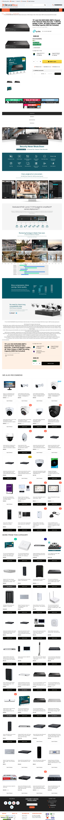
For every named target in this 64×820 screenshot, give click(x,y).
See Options (9, 576)
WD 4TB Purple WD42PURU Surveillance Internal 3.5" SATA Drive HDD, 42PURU (8, 488)
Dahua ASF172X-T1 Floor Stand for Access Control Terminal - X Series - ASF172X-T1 (39, 648)
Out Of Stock (9, 391)
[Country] (43, 74)
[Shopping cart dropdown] (60, 10)
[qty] (36, 74)
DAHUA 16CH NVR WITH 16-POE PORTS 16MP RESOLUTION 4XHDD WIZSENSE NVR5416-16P (24, 462)
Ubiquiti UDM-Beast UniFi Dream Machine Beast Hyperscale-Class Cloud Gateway (39, 545)
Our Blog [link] (13, 809)
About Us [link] (13, 805)
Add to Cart (52, 61)
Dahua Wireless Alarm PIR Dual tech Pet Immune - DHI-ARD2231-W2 (39, 596)
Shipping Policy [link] (24, 807)
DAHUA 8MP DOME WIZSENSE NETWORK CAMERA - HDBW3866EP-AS (39, 411)
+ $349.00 (55, 55)
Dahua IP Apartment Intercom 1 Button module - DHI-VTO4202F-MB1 (9, 751)
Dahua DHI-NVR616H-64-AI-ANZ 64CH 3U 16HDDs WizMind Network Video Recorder (54, 777)
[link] (42, 10)
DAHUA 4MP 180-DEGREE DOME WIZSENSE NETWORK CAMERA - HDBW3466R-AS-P (39, 462)
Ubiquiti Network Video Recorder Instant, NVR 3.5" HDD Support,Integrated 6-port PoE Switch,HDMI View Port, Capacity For (9, 701)
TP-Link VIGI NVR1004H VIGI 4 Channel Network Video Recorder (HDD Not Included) (54, 674)
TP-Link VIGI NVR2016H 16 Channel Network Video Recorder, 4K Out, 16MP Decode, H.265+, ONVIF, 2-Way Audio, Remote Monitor (54, 572)
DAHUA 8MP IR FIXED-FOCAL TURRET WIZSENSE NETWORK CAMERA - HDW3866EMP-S (54, 385)
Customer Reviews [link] (15, 810)
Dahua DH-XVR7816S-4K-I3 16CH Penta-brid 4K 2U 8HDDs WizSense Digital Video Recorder (24, 777)
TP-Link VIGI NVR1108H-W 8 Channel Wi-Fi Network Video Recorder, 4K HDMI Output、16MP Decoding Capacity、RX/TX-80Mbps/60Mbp (54, 598)
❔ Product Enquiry (36, 47)
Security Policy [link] (24, 812)
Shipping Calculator (38, 70)
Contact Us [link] (14, 807)
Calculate (57, 73)
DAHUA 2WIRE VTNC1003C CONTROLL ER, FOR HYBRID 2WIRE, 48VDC (38, 514)
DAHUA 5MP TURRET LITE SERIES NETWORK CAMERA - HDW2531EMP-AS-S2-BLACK (54, 411)
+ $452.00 (40, 55)
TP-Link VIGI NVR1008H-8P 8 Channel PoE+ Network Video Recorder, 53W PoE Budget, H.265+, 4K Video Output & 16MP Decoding (9, 546)
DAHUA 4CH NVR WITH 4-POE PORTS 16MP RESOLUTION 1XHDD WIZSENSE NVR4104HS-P (54, 437)
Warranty (25, 113)
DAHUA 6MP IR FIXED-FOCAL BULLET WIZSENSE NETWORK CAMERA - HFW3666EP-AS (24, 385)
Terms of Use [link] (24, 809)
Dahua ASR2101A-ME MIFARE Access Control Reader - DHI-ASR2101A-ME (8, 674)
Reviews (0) (55, 113)
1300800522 (57, 5)
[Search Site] (45, 5)
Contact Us (52, 797)
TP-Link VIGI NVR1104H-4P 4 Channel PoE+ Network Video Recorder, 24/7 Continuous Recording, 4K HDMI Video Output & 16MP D (24, 546)
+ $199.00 (39, 343)
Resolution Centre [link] (5, 809)
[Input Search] (34, 5)
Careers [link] (13, 812)
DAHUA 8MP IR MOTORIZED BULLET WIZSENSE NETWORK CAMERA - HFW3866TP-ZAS (39, 385)
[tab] (47, 70)
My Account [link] (4, 805)
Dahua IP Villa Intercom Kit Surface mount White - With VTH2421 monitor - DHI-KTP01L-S (39, 622)
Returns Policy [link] (24, 805)
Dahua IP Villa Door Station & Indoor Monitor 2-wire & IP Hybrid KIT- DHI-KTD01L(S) (24, 488)
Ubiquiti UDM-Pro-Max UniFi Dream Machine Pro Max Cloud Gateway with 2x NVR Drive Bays (24, 726)
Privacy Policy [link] (24, 810)
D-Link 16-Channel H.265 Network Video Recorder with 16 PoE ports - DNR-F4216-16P (54, 648)
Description (9, 113)
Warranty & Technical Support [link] (5, 811)
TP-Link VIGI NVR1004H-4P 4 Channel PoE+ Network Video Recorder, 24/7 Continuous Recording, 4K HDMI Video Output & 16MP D (24, 701)
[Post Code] (50, 74)
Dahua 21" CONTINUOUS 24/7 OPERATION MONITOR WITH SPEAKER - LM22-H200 (8, 385)
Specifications (40, 113)
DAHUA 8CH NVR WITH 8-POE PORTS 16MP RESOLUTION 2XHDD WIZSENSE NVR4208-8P (9, 462)
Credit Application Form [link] (6, 813)
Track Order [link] (4, 807)
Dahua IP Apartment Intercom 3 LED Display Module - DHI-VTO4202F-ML (24, 596)
